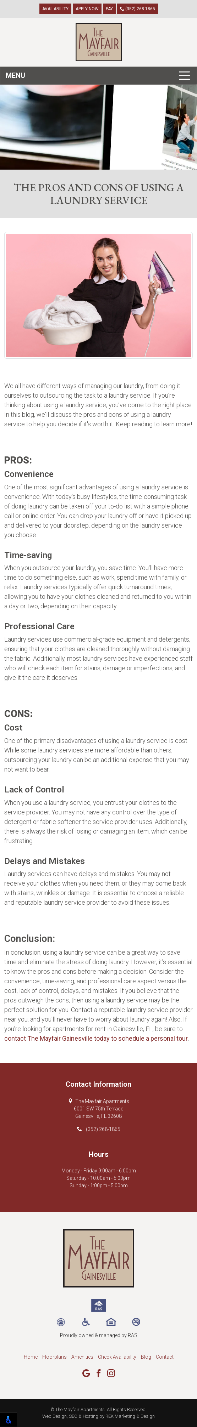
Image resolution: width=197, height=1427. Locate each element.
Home (31, 1356)
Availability (55, 8)
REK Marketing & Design (130, 1416)
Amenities (82, 1356)
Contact (165, 1356)
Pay (109, 8)
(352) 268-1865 (137, 8)
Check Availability (117, 1356)
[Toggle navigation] (98, 76)
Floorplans (54, 1356)
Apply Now (87, 8)
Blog (146, 1356)
